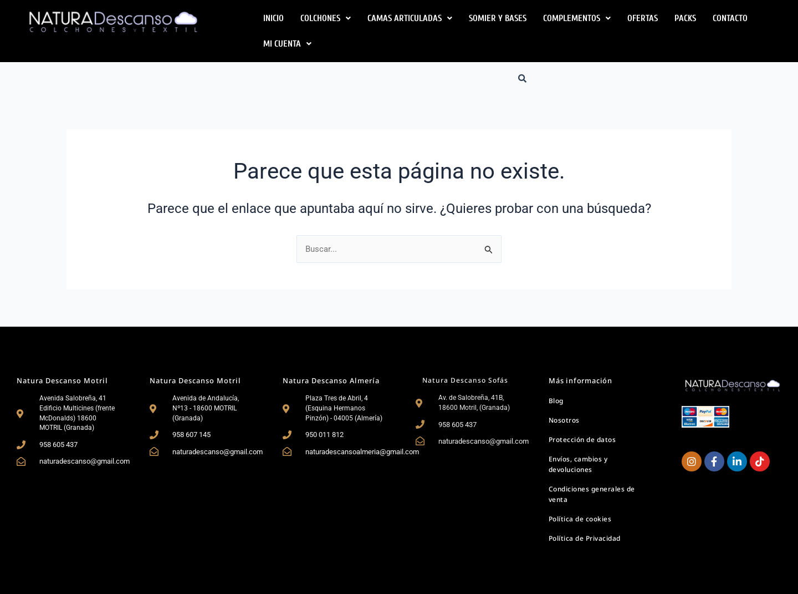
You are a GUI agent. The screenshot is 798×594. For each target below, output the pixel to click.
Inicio (273, 18)
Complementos (577, 18)
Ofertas (642, 18)
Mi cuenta (287, 44)
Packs (685, 18)
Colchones (325, 18)
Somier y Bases (497, 18)
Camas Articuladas (409, 18)
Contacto (730, 18)
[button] (325, 18)
